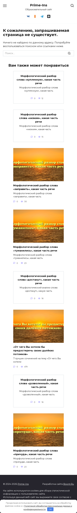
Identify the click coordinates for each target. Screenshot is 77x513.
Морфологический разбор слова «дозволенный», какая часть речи (38, 383)
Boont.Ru (68, 484)
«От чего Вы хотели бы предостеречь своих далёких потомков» (33, 351)
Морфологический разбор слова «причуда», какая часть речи (35, 452)
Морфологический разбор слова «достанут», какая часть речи (38, 280)
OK (50, 509)
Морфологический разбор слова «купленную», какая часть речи (39, 79)
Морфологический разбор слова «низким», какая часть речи (38, 118)
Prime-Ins (38, 5)
